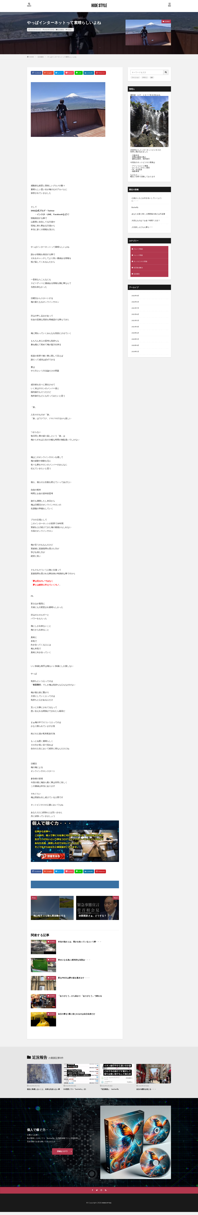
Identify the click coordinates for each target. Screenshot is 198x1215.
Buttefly (135, 207)
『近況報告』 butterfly (110, 1089)
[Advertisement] (75, 157)
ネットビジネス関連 (142, 262)
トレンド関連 (139, 256)
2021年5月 (136, 324)
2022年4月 (136, 298)
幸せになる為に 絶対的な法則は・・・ (77, 959)
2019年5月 (136, 357)
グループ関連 (139, 249)
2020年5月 (136, 344)
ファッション (135, 77)
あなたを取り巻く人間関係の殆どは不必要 (148, 214)
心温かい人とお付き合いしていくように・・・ (147, 199)
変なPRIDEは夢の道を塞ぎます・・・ (77, 977)
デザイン (144, 77)
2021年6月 (136, 317)
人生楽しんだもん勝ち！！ (142, 227)
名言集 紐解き (139, 269)
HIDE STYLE (99, 6)
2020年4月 (136, 350)
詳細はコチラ (62, 1154)
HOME (31, 57)
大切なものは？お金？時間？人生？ (146, 220)
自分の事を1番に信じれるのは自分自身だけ (80, 1013)
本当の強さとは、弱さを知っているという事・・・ (84, 941)
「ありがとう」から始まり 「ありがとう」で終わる (84, 995)
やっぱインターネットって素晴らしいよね (61, 57)
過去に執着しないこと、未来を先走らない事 (44, 1090)
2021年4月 (136, 331)
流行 (152, 77)
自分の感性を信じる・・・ (147, 1089)
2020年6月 (136, 337)
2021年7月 (136, 311)
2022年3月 (136, 304)
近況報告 (61, 30)
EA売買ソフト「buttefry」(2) (77, 1089)
